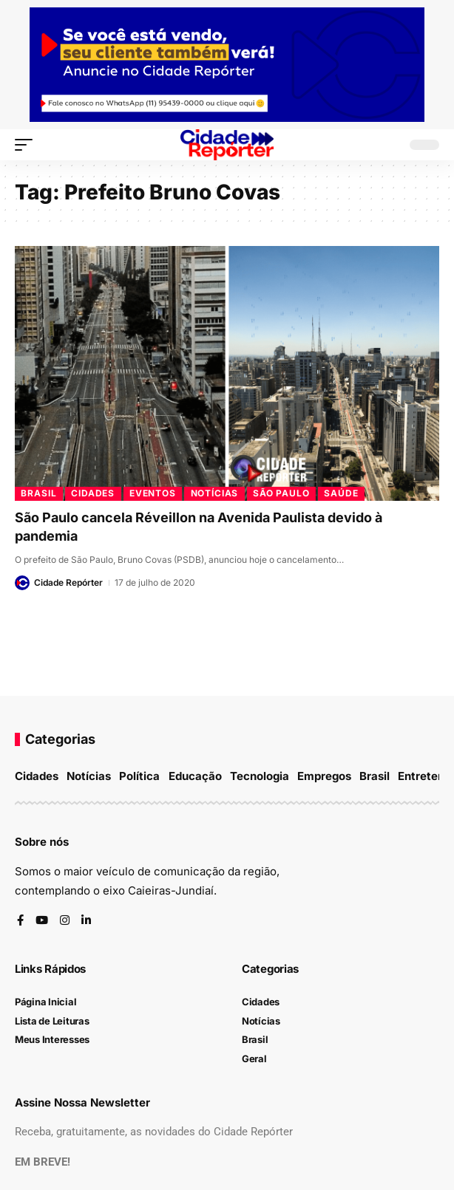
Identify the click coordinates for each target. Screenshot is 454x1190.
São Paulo (281, 493)
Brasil (38, 493)
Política (139, 776)
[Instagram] (65, 921)
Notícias (215, 493)
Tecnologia (259, 776)
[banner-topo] (227, 64)
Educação (195, 776)
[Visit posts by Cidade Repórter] (22, 582)
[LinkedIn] (86, 921)
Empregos (324, 776)
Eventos (152, 493)
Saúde (341, 493)
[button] (27, 145)
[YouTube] (41, 921)
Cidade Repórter (68, 582)
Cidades (93, 493)
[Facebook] (20, 921)
